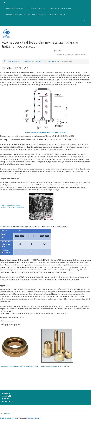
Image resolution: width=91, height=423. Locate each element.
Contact (6, 393)
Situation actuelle (57, 14)
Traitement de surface (37, 9)
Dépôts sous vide (54, 61)
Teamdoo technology (34, 418)
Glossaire (6, 396)
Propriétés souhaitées (14, 9)
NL (85, 20)
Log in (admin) (5, 413)
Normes (5, 399)
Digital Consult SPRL (6, 418)
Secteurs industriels (36, 14)
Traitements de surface (14, 61)
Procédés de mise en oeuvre (61, 9)
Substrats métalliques (15, 14)
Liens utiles (7, 401)
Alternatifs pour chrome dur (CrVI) (35, 61)
